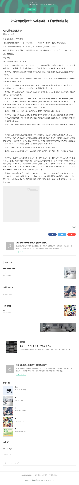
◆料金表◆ (7, 306)
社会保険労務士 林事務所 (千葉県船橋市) (39, 21)
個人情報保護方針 (20, 387)
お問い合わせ (8, 287)
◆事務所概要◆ (9, 269)
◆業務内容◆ (19, 429)
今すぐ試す (32, 9)
